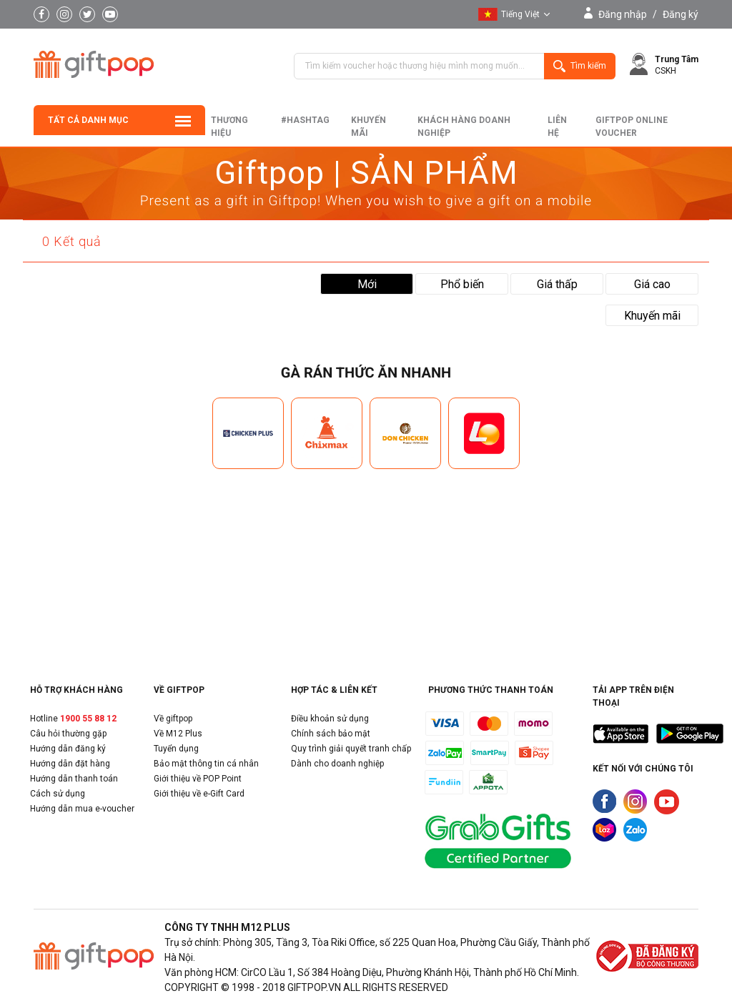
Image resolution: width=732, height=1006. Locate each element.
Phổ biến (462, 284)
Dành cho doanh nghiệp (337, 764)
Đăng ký (680, 14)
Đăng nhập (622, 14)
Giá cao (652, 284)
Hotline (73, 719)
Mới (367, 284)
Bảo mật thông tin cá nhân (206, 764)
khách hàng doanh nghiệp (463, 126)
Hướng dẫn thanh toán (74, 779)
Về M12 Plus (178, 734)
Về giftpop (173, 719)
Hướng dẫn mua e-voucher (82, 809)
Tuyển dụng (176, 749)
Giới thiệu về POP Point (198, 779)
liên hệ (557, 126)
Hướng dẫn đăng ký (68, 749)
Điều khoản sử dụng (330, 719)
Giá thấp (557, 284)
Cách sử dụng (57, 794)
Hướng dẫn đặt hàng (70, 764)
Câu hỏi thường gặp (68, 734)
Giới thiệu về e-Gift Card (199, 794)
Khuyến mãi (368, 126)
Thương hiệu (229, 126)
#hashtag (305, 120)
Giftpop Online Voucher (631, 126)
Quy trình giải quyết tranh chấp (351, 749)
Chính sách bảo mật (330, 734)
